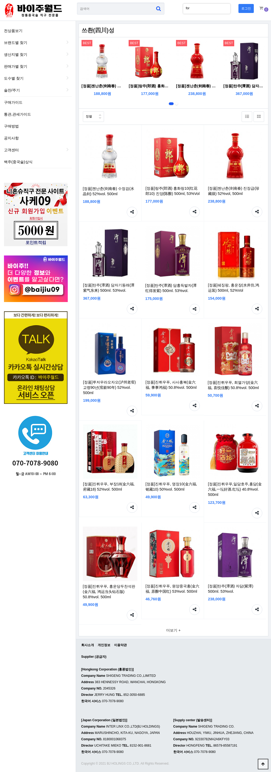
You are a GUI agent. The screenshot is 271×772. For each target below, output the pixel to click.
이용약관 (120, 645)
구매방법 (11, 126)
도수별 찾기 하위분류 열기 (68, 77)
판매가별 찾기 (15, 66)
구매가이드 (13, 102)
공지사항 (11, 138)
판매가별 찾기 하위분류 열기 (68, 66)
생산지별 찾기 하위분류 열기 (68, 54)
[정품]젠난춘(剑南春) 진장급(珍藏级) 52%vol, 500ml (197, 86)
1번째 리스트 (171, 103)
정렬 (87, 114)
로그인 (246, 8)
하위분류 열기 (68, 149)
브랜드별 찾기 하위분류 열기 (68, 42)
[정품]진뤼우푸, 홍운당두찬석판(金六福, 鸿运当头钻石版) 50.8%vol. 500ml (109, 591)
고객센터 (11, 150)
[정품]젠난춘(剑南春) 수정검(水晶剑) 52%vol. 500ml (103, 86)
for (187, 8)
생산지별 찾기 (15, 54)
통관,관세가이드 (17, 114)
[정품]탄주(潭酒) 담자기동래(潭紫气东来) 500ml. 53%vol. (244, 86)
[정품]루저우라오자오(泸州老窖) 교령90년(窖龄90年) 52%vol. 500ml (109, 387)
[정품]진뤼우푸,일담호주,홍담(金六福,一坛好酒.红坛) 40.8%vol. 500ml (235, 489)
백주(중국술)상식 (18, 162)
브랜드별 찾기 (15, 42)
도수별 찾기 (14, 78)
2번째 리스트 (176, 103)
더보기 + (173, 630)
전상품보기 (13, 31)
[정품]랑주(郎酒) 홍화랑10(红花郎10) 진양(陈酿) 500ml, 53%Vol (150, 86)
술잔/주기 (12, 90)
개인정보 (104, 645)
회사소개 (87, 645)
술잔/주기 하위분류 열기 (68, 89)
